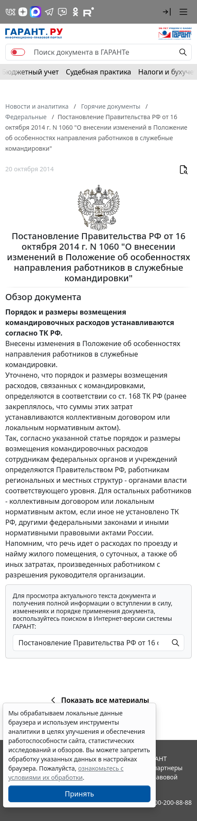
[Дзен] (22, 11)
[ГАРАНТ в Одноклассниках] (75, 12)
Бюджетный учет (30, 72)
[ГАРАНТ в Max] (35, 12)
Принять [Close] (79, 794)
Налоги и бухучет (167, 72)
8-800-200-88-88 (168, 802)
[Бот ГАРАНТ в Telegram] (62, 12)
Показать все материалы (98, 700)
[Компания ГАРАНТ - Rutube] (88, 12)
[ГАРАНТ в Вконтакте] (10, 12)
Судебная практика (98, 72)
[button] (166, 12)
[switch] (18, 52)
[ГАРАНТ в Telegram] (49, 12)
